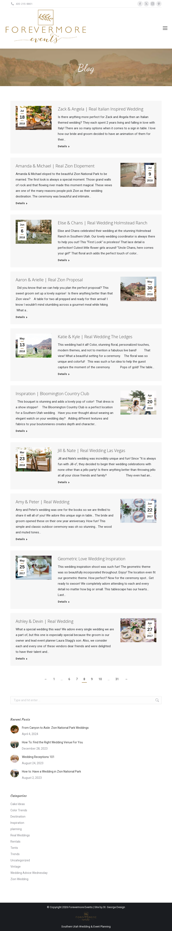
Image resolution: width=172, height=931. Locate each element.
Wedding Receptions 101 (38, 757)
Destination (17, 816)
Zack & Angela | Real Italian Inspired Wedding (100, 109)
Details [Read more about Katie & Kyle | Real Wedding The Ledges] (62, 374)
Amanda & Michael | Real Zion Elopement (55, 166)
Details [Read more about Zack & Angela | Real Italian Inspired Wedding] (62, 146)
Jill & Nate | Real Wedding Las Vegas (91, 450)
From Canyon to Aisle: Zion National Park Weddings (55, 727)
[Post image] (14, 729)
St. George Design (114, 907)
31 (117, 679)
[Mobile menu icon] (165, 28)
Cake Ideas (17, 804)
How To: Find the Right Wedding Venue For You (52, 742)
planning (16, 829)
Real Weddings (20, 835)
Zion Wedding (19, 879)
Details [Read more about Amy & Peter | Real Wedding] (20, 539)
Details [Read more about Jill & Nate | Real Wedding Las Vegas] (62, 482)
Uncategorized (20, 860)
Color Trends (18, 810)
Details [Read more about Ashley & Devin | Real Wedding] (20, 658)
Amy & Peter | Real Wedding (42, 502)
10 (100, 679)
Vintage (15, 866)
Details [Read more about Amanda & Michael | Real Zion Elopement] (20, 203)
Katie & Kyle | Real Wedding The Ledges (95, 336)
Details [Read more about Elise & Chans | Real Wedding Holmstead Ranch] (62, 260)
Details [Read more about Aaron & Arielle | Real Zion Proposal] (20, 317)
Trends (15, 854)
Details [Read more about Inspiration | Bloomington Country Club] (20, 430)
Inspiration (17, 822)
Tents (14, 847)
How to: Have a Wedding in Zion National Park (51, 771)
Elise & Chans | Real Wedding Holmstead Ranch (102, 223)
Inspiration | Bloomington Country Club (52, 393)
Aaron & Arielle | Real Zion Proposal (49, 280)
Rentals (15, 841)
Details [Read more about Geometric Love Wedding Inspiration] (62, 601)
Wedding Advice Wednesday (29, 872)
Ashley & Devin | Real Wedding (44, 621)
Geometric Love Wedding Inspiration (91, 559)
